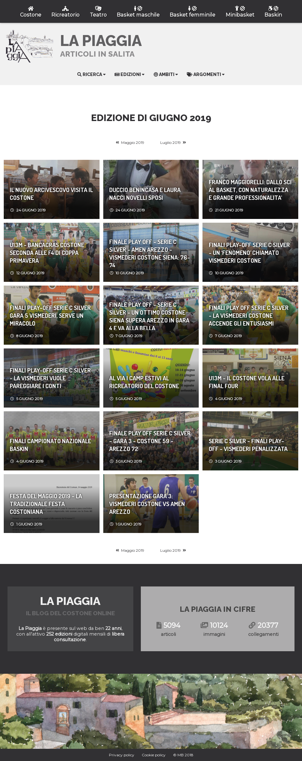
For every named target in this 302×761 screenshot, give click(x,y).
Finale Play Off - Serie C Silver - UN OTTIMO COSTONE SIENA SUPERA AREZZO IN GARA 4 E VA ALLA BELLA (149, 315)
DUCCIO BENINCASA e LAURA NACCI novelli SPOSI (145, 193)
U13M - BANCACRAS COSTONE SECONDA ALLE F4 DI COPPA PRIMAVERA (47, 252)
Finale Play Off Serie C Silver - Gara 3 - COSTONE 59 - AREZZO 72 (150, 441)
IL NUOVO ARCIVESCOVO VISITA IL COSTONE (51, 193)
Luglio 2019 (170, 142)
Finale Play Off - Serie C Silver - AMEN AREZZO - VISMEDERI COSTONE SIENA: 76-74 (149, 252)
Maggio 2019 (132, 142)
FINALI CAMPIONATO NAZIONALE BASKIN (50, 445)
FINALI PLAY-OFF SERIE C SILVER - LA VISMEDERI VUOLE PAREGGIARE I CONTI (50, 378)
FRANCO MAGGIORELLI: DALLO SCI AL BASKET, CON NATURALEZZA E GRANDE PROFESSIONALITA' (250, 189)
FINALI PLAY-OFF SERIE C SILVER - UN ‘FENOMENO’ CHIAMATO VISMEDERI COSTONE (249, 252)
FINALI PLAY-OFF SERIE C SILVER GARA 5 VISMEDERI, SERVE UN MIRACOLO (50, 315)
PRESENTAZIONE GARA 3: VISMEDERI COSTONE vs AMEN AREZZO (147, 503)
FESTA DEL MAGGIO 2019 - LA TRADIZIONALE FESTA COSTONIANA (46, 503)
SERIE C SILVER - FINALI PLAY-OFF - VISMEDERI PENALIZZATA (248, 445)
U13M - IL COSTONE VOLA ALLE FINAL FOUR (246, 382)
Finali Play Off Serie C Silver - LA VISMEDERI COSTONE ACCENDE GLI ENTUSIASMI (249, 315)
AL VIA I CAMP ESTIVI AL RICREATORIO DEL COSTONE (144, 382)
